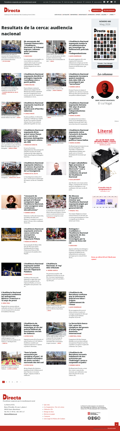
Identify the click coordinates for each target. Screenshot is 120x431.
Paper (112, 14)
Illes (20, 14)
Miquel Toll (74, 210)
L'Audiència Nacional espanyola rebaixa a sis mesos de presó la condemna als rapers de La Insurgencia (34, 167)
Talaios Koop (104, 428)
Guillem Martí (75, 179)
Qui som (47, 405)
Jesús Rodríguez (75, 56)
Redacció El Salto (14, 177)
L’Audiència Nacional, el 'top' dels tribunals (54, 265)
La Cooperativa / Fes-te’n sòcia (54, 407)
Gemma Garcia (75, 87)
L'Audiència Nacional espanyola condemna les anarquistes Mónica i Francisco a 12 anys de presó (11, 296)
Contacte (88, 2)
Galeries (104, 14)
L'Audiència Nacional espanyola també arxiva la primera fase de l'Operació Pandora (33, 267)
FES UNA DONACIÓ (109, 10)
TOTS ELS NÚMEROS (105, 66)
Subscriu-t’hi (48, 409)
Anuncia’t (79, 2)
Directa (5, 343)
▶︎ (118, 97)
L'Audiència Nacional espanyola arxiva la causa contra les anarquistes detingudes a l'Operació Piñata (33, 234)
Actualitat (66, 14)
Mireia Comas (13, 148)
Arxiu (52, 61)
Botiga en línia (56, 2)
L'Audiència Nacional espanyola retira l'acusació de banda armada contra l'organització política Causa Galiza (78, 135)
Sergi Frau (6, 303)
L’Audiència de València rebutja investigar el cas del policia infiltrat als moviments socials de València (33, 328)
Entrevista (91, 14)
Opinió (98, 14)
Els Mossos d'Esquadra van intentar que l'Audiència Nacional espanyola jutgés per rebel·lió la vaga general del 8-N (78, 202)
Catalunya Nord (27, 14)
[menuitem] (7, 15)
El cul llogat (105, 103)
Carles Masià (29, 113)
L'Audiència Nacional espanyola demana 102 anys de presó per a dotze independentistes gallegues (78, 108)
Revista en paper (49, 414)
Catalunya (7, 14)
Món (34, 14)
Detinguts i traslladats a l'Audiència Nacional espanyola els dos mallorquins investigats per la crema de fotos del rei (78, 236)
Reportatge (73, 14)
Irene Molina (29, 85)
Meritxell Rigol (75, 336)
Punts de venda (68, 2)
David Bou (28, 56)
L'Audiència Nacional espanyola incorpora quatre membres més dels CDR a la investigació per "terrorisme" (78, 79)
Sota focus (58, 14)
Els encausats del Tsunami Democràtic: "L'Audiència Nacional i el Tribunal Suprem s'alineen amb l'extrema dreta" (34, 47)
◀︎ (93, 97)
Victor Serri (6, 61)
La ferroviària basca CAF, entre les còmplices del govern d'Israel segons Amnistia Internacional (78, 328)
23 (17, 382)
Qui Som (45, 2)
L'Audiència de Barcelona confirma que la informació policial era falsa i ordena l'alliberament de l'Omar (78, 298)
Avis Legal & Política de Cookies (54, 419)
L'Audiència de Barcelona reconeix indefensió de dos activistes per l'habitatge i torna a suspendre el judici (78, 357)
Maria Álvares (75, 115)
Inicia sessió (98, 2)
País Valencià (14, 14)
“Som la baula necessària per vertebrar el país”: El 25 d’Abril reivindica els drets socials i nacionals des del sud (34, 357)
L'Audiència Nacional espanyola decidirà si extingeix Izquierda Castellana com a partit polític (34, 78)
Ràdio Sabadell (57, 90)
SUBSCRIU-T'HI (96, 10)
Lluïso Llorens (12, 369)
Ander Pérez (12, 209)
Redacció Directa (31, 145)
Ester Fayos (29, 336)
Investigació (83, 14)
